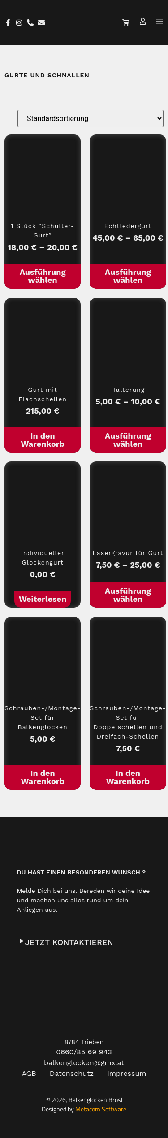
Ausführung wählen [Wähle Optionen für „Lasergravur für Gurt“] (128, 595)
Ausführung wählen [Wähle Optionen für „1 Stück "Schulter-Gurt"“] (43, 276)
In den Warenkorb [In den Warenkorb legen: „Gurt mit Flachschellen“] (42, 439)
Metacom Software (100, 1109)
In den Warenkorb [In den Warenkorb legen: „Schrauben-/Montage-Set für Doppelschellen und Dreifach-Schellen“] (128, 777)
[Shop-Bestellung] (90, 118)
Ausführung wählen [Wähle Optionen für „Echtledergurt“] (128, 276)
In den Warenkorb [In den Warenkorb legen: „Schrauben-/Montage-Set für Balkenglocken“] (42, 777)
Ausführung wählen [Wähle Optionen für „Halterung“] (128, 439)
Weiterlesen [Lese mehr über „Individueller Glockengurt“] (42, 599)
